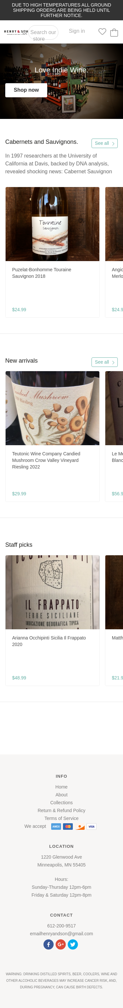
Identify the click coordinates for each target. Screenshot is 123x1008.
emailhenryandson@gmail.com (61, 933)
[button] (49, 944)
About (61, 794)
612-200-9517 (61, 925)
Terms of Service (61, 818)
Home (61, 786)
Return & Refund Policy (62, 810)
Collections (61, 802)
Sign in (77, 31)
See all (105, 143)
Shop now (26, 90)
